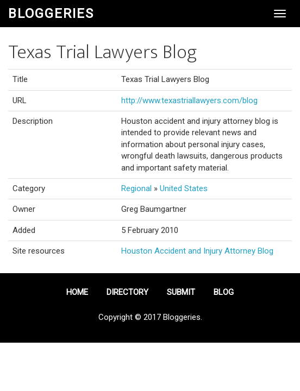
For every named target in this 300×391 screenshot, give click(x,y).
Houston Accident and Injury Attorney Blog (197, 251)
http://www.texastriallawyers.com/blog (189, 100)
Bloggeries (51, 13)
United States (184, 188)
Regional (136, 188)
